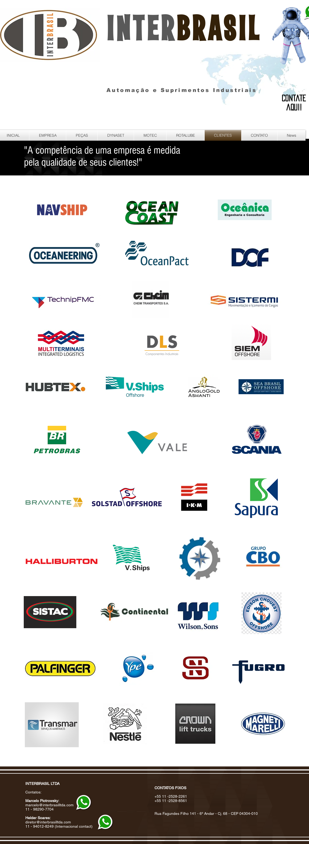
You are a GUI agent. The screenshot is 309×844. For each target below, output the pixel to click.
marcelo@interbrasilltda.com (49, 805)
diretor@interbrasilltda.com (48, 822)
